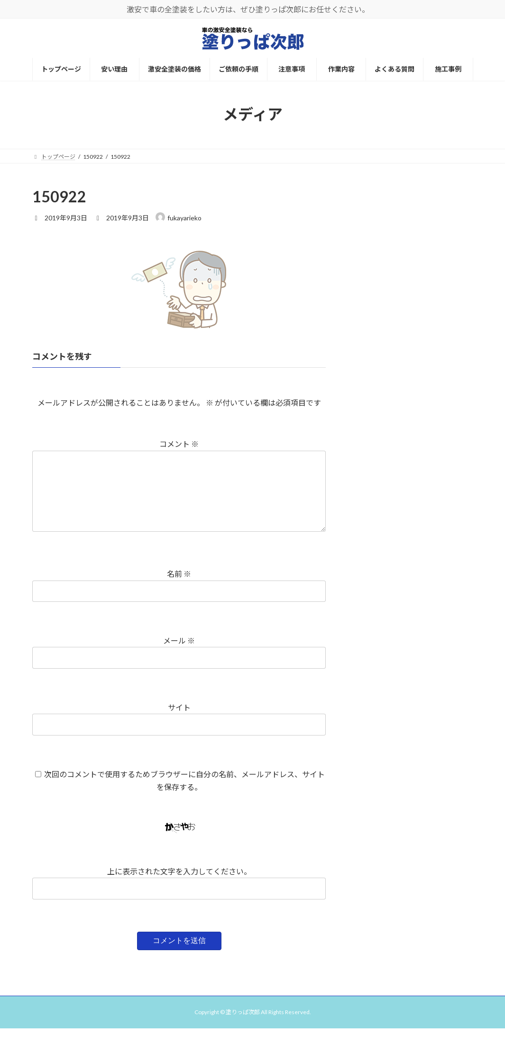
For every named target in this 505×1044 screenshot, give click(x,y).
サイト (178, 722)
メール (179, 655)
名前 (179, 589)
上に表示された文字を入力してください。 (179, 886)
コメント (179, 444)
